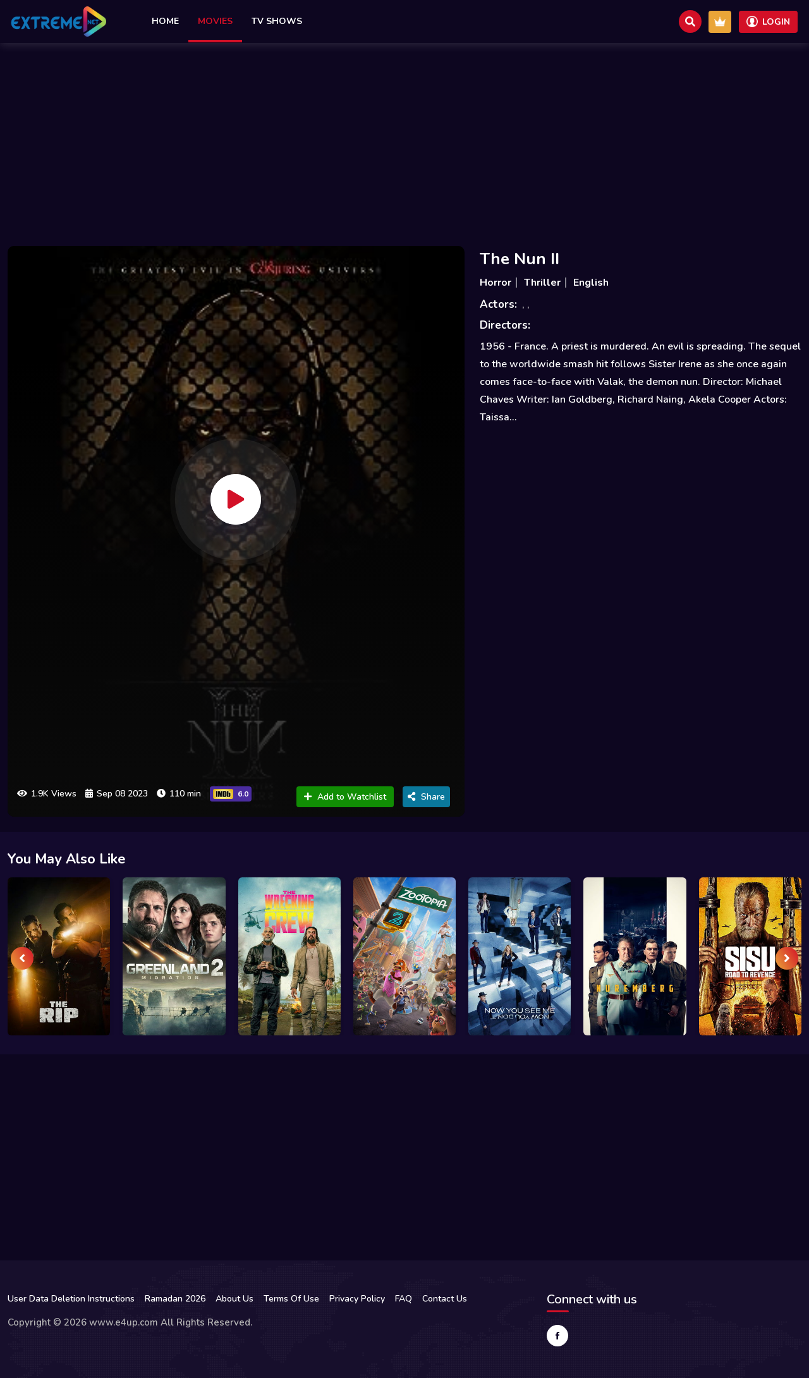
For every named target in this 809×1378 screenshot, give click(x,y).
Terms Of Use (291, 1299)
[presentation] (22, 958)
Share (426, 797)
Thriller (542, 283)
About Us (234, 1299)
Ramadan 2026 (175, 1299)
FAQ (403, 1299)
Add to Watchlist (345, 797)
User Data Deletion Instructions (71, 1299)
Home (165, 21)
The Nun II (519, 259)
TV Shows (277, 21)
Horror (495, 283)
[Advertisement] (404, 140)
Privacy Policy (357, 1299)
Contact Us (444, 1299)
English (591, 283)
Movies (215, 21)
